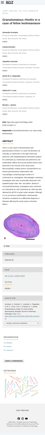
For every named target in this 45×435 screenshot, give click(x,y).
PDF (8, 246)
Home (5, 11)
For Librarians (8, 350)
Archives (13, 11)
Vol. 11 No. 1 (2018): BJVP (28, 11)
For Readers (8, 343)
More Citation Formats (16, 323)
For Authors (8, 346)
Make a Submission (14, 361)
